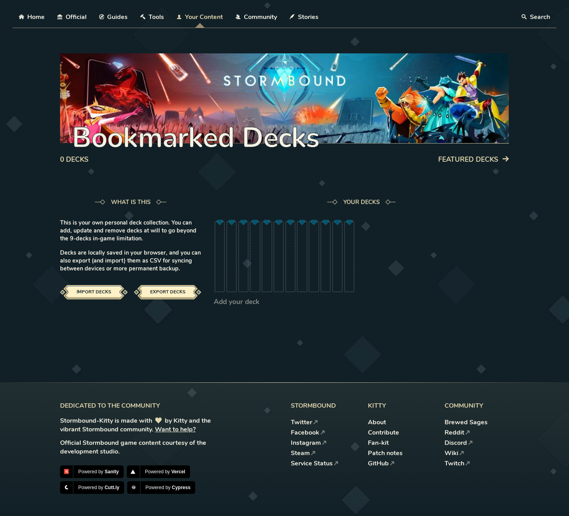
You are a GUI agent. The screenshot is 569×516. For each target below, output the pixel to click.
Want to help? (175, 429)
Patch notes (385, 453)
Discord (459, 443)
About (377, 422)
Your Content (200, 17)
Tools (152, 17)
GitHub (381, 463)
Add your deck (236, 301)
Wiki (454, 453)
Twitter (304, 422)
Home (32, 17)
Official (72, 17)
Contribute (383, 432)
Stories (304, 17)
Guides (113, 17)
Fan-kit (378, 443)
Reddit (457, 432)
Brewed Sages (466, 422)
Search (536, 17)
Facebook (308, 432)
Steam (303, 453)
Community (256, 17)
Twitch (457, 463)
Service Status (315, 463)
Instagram (309, 443)
